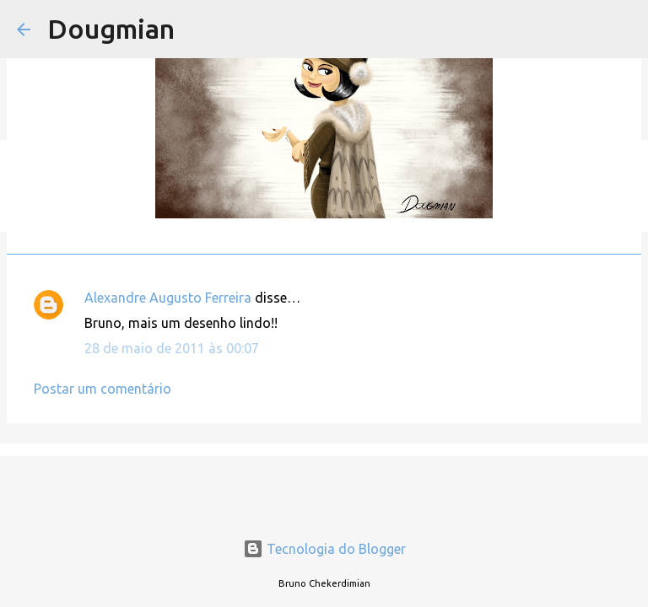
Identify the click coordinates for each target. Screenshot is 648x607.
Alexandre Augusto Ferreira (167, 297)
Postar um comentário (102, 388)
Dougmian (111, 28)
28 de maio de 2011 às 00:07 (171, 348)
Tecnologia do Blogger (324, 548)
